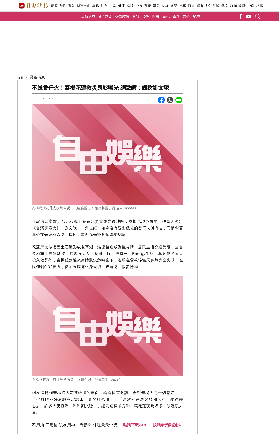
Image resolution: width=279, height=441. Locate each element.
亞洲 (145, 16)
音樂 (186, 16)
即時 (54, 6)
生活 (112, 6)
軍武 (95, 6)
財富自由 (83, 6)
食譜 (242, 6)
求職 (259, 6)
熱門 (63, 6)
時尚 (191, 6)
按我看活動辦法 (167, 425)
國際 (130, 6)
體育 (200, 6)
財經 (165, 6)
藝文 (224, 6)
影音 (156, 6)
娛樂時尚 (122, 16)
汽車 (182, 6)
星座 (196, 16)
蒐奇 (147, 6)
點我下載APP (135, 425)
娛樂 (173, 6)
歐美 (155, 16)
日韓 (135, 16)
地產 (251, 6)
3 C (208, 6)
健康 (121, 6)
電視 (166, 16)
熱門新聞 (105, 16)
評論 (216, 6)
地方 (139, 6)
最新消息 (88, 16)
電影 (176, 16)
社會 (104, 6)
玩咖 (233, 6)
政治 (71, 6)
